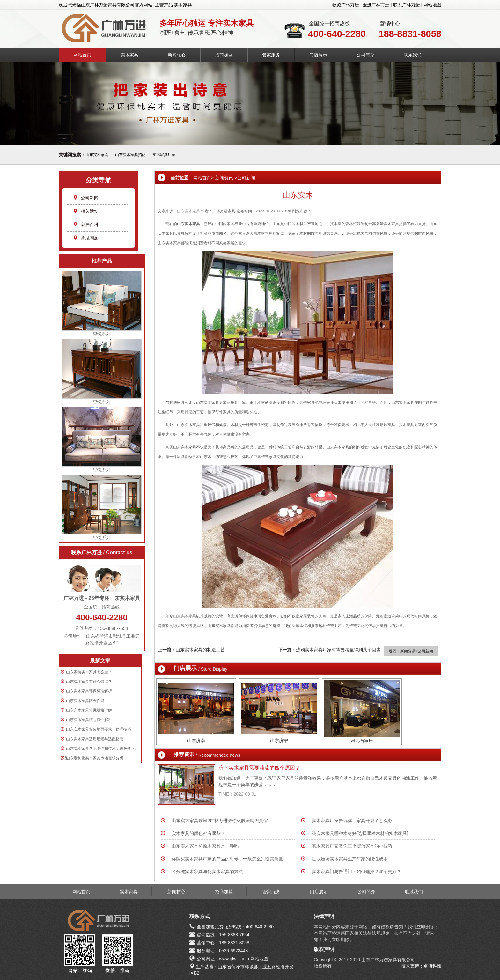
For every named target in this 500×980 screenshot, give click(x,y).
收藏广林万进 (345, 4)
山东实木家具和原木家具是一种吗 (205, 846)
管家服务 (271, 54)
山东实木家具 (96, 154)
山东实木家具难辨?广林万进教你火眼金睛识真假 (220, 820)
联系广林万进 (406, 4)
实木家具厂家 (163, 154)
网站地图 (432, 4)
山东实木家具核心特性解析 (89, 720)
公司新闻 (86, 197)
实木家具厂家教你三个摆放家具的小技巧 (352, 846)
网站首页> (203, 177)
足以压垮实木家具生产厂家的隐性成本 (350, 858)
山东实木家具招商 (130, 154)
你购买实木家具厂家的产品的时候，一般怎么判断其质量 (227, 858)
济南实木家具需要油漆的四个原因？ (259, 767)
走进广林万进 (376, 4)
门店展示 (318, 54)
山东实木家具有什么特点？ (89, 681)
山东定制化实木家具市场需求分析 (94, 758)
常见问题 (86, 237)
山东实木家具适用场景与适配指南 (94, 739)
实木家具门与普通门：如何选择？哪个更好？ (356, 871)
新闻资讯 (224, 177)
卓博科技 (432, 966)
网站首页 (82, 54)
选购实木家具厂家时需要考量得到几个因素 (338, 649)
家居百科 (86, 224)
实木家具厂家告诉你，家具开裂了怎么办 (352, 820)
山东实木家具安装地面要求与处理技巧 (98, 729)
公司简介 (365, 54)
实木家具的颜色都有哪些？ (198, 833)
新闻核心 (177, 54)
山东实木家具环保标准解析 (89, 691)
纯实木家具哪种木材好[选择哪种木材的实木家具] (360, 833)
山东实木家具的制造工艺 (200, 649)
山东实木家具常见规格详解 (89, 710)
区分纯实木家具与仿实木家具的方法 (207, 871)
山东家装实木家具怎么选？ (89, 672)
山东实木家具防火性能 (85, 700)
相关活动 (86, 211)
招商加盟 (224, 54)
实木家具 (129, 54)
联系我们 (413, 54)
